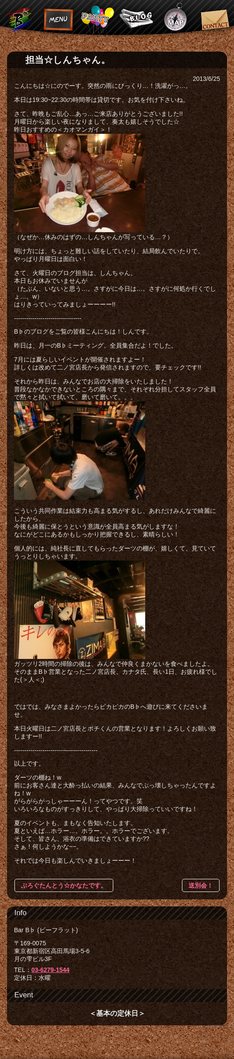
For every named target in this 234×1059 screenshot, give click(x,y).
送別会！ (201, 885)
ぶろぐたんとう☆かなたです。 (64, 885)
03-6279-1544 (50, 969)
